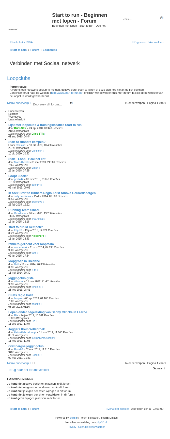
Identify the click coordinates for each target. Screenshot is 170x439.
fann (34, 253)
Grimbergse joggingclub (26, 346)
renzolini (36, 287)
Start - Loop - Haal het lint (26, 159)
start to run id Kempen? (25, 227)
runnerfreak (20, 247)
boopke (18, 298)
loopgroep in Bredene (24, 261)
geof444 (18, 179)
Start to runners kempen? (26, 142)
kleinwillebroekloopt (25, 332)
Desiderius (20, 213)
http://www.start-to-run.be (66, 92)
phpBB (73, 417)
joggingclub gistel (21, 278)
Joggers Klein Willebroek (26, 329)
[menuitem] (29, 42)
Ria (16, 315)
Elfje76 (18, 230)
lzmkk (35, 167)
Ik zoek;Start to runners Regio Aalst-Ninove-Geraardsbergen (52, 193)
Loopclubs (18, 78)
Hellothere (38, 235)
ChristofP (21, 145)
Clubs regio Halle (20, 295)
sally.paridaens (22, 196)
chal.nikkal (37, 218)
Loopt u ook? (18, 176)
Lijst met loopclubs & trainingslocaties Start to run (45, 125)
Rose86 (18, 349)
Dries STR (20, 128)
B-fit (16, 264)
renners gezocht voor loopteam (31, 244)
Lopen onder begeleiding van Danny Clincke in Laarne (47, 312)
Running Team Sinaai (23, 210)
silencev (18, 281)
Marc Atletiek (21, 162)
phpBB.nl (102, 422)
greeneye (37, 201)
